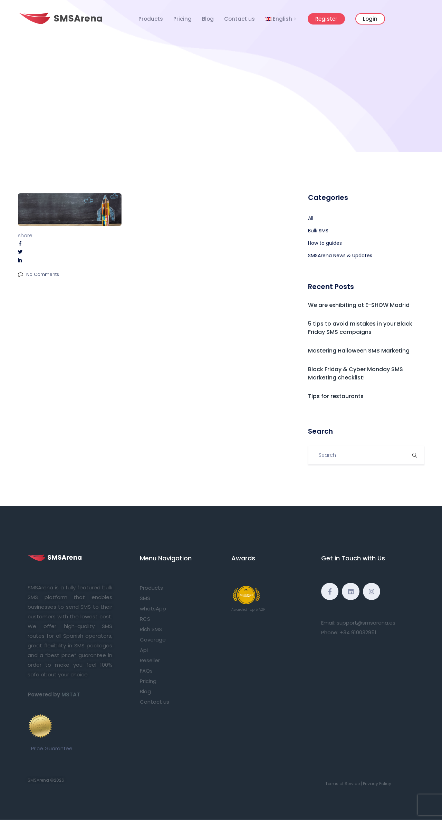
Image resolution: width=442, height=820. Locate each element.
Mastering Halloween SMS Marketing (359, 351)
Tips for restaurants (336, 396)
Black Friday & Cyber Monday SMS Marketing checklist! (355, 373)
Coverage (153, 639)
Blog (208, 18)
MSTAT (70, 694)
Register (326, 18)
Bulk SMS (318, 230)
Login (370, 18)
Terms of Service (342, 784)
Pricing (182, 18)
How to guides (325, 243)
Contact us (239, 18)
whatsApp (153, 608)
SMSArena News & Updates (340, 255)
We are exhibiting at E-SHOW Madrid (359, 305)
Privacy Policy (377, 784)
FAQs (146, 670)
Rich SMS (151, 629)
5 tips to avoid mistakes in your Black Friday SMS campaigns (360, 328)
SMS (145, 598)
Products (150, 18)
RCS (145, 619)
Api (144, 650)
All (310, 218)
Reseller (150, 660)
